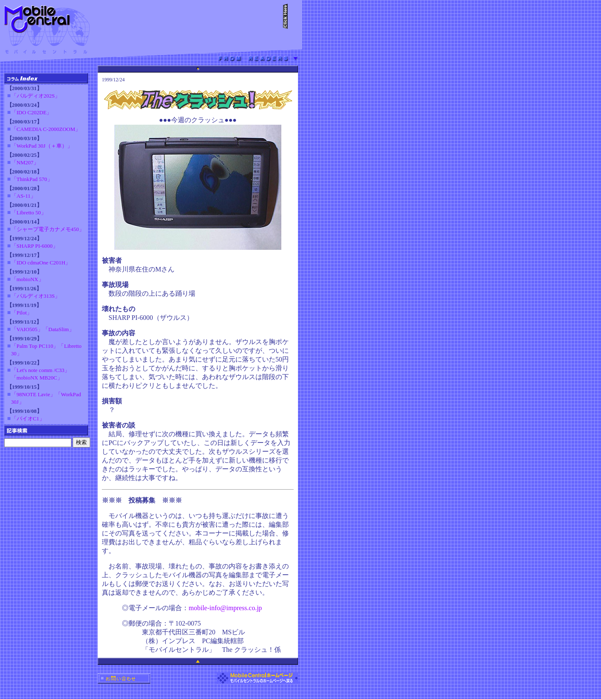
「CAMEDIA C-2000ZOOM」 (46, 129)
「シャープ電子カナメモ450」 (48, 229)
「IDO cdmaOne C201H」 (41, 262)
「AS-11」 (23, 196)
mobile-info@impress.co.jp (225, 607)
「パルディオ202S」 (36, 96)
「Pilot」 (22, 312)
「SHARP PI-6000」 (34, 246)
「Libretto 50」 (28, 212)
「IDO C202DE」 (31, 112)
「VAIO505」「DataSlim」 (42, 329)
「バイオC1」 (28, 418)
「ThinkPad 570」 (32, 179)
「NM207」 (25, 162)
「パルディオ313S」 (36, 296)
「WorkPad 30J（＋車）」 (42, 146)
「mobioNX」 (27, 279)
